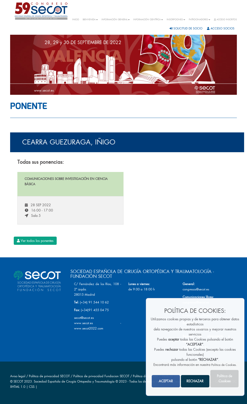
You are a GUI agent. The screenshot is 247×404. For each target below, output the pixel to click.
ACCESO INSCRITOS (225, 19)
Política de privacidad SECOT (49, 376)
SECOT (18, 381)
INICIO (75, 19)
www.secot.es (83, 323)
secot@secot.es (84, 318)
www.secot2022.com (88, 328)
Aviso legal (17, 376)
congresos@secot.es (196, 289)
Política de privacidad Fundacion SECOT (101, 376)
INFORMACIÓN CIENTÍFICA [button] (148, 19)
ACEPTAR (166, 381)
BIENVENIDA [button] (90, 19)
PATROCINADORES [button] (199, 19)
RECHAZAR (195, 381)
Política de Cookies (223, 365)
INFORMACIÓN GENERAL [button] (116, 19)
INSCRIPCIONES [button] (176, 19)
